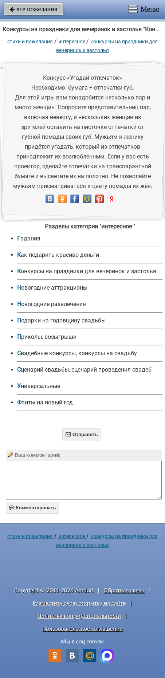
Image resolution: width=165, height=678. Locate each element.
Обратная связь (124, 590)
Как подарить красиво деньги (58, 254)
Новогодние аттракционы (52, 287)
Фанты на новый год (45, 402)
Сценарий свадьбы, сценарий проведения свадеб (84, 369)
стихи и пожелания (30, 41)
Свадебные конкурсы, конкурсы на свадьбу (77, 353)
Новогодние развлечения (51, 304)
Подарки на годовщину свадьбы (61, 320)
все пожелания (33, 9)
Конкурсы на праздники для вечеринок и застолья (86, 271)
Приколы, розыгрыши (46, 336)
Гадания (28, 238)
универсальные (38, 386)
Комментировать (32, 507)
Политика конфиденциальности (79, 616)
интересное (72, 41)
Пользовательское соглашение (82, 628)
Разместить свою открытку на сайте (79, 603)
